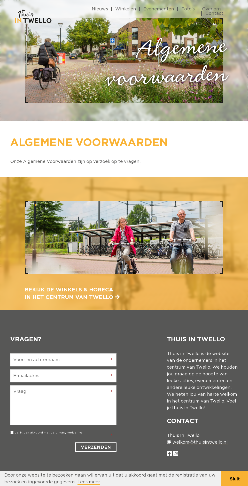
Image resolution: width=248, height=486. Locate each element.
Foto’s (188, 9)
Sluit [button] (235, 478)
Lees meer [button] (89, 482)
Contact (214, 13)
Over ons (211, 9)
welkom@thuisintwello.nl (200, 442)
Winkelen (125, 9)
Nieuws (100, 9)
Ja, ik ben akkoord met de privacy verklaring (48, 432)
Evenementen (158, 9)
